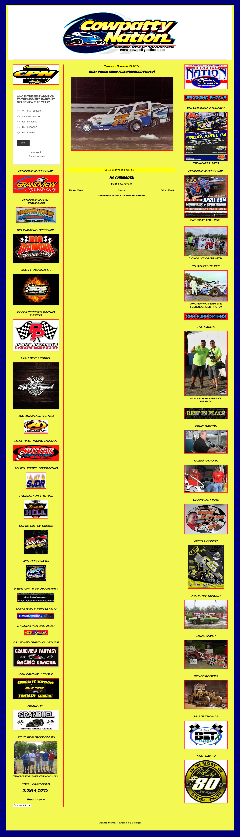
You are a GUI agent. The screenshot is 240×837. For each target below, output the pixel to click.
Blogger (136, 822)
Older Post (167, 190)
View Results (36, 152)
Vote (23, 143)
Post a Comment (121, 183)
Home (122, 190)
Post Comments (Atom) (130, 195)
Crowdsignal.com (37, 156)
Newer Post (76, 190)
